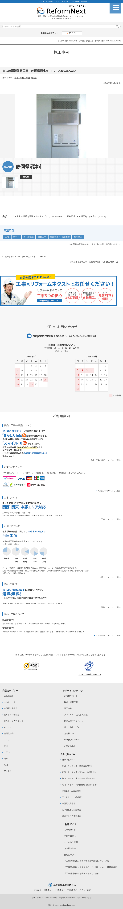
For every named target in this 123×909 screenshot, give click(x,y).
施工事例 (68, 708)
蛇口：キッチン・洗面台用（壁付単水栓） (80, 785)
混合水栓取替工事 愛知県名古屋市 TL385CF (25, 256)
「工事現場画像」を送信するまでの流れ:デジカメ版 (86, 861)
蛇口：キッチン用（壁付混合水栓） (77, 766)
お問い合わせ (70, 746)
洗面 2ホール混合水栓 (71, 791)
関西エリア (60, 890)
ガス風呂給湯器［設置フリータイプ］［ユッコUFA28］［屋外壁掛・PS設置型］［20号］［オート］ (59, 216)
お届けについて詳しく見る (110, 577)
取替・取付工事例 (71, 41)
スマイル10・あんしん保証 (75, 715)
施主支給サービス (72, 727)
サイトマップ (38, 898)
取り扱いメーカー (72, 740)
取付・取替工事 (71, 702)
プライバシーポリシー (53, 898)
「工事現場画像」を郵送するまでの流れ (81, 873)
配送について (70, 855)
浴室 (6, 758)
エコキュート (10, 702)
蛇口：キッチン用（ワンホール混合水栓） (80, 772)
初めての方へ (70, 836)
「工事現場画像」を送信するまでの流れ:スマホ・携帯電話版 (90, 867)
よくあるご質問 (71, 842)
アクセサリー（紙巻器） (72, 797)
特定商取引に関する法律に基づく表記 (76, 898)
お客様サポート (71, 696)
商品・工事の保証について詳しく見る (106, 460)
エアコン (8, 752)
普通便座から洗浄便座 (71, 816)
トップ (60, 41)
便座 (6, 746)
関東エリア (48, 890)
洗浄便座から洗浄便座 (71, 810)
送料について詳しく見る (111, 607)
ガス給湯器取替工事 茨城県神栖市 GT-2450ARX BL (94, 262)
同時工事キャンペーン (73, 721)
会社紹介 (37, 890)
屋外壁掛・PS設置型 (60, 237)
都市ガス (78, 237)
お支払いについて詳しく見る (109, 491)
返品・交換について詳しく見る (108, 635)
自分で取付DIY (68, 760)
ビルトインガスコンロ (13, 721)
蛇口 (6, 765)
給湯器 (34, 78)
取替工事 (42, 237)
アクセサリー (10, 771)
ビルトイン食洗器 (11, 715)
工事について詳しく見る (111, 519)
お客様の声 (69, 733)
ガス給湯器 (28, 237)
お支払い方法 (70, 848)
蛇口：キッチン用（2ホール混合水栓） (79, 778)
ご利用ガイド (70, 830)
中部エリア (72, 890)
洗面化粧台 (9, 733)
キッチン (8, 727)
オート (16, 237)
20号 (7, 237)
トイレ (7, 740)
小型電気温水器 (10, 708)
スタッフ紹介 (85, 890)
